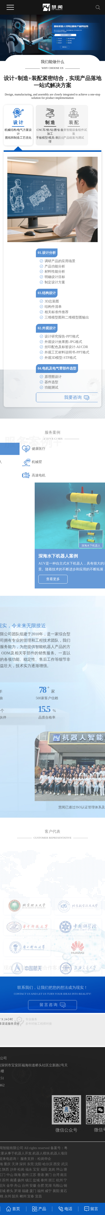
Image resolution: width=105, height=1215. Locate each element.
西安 (12, 1164)
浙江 (7, 1180)
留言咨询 (53, 1009)
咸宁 (3, 1191)
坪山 (14, 1169)
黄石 (19, 1191)
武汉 (19, 1164)
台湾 (11, 1175)
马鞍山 (13, 1185)
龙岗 (7, 1169)
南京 (19, 1175)
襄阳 (11, 1191)
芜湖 (3, 1185)
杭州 (14, 1180)
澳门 (3, 1175)
